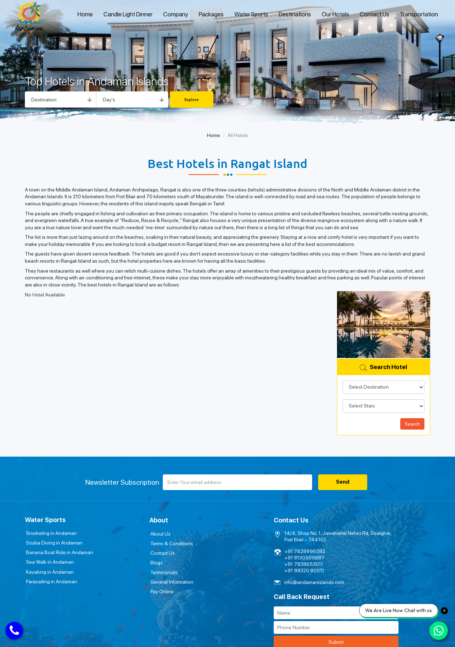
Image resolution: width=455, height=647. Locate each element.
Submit (379, 565)
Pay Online (128, 588)
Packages (211, 14)
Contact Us (374, 14)
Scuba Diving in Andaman (53, 542)
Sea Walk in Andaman (49, 561)
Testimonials (130, 570)
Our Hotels (335, 14)
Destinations (295, 14)
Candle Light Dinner (127, 14)
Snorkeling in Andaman (50, 533)
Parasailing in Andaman (50, 579)
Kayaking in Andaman (49, 570)
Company (175, 14)
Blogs (122, 561)
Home (85, 14)
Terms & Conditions (137, 542)
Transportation (419, 14)
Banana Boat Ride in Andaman (58, 551)
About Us (126, 533)
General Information (137, 579)
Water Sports (251, 14)
